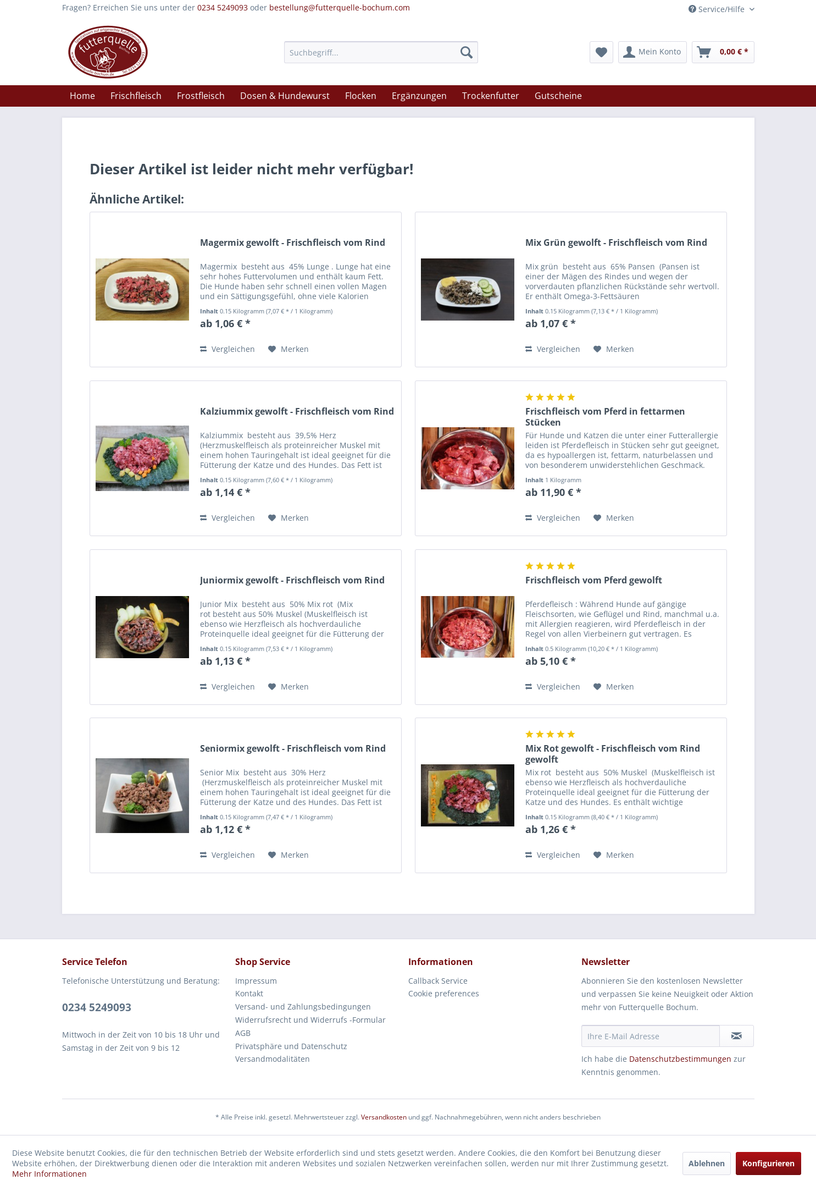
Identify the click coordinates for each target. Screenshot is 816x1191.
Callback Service (438, 980)
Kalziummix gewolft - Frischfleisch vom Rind (297, 411)
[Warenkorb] (723, 52)
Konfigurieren (768, 1163)
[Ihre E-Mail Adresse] (650, 1036)
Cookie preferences (443, 993)
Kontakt (249, 993)
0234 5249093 (222, 7)
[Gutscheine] (558, 95)
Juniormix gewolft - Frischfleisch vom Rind (292, 580)
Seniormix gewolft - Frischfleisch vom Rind (293, 748)
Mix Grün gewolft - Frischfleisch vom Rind (616, 243)
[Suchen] (466, 52)
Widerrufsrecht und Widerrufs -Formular (310, 1019)
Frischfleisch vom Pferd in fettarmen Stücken (605, 417)
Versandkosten (384, 1117)
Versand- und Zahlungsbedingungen (303, 1006)
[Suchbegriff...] (381, 52)
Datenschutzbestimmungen (680, 1059)
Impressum (256, 980)
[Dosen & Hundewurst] (284, 95)
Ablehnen (707, 1163)
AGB (243, 1033)
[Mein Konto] (652, 52)
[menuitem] (381, 52)
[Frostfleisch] (200, 95)
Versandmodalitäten (272, 1059)
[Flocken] (360, 95)
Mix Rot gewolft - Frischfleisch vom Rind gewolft (612, 754)
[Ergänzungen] (419, 95)
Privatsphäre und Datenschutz (291, 1046)
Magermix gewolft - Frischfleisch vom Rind (292, 243)
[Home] (82, 95)
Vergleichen (227, 349)
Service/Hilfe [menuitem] (718, 9)
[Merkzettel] (601, 52)
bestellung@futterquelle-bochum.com (339, 7)
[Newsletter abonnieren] (736, 1036)
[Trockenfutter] (490, 95)
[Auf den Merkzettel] (288, 349)
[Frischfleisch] (136, 95)
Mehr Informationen (49, 1173)
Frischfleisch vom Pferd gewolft (593, 580)
